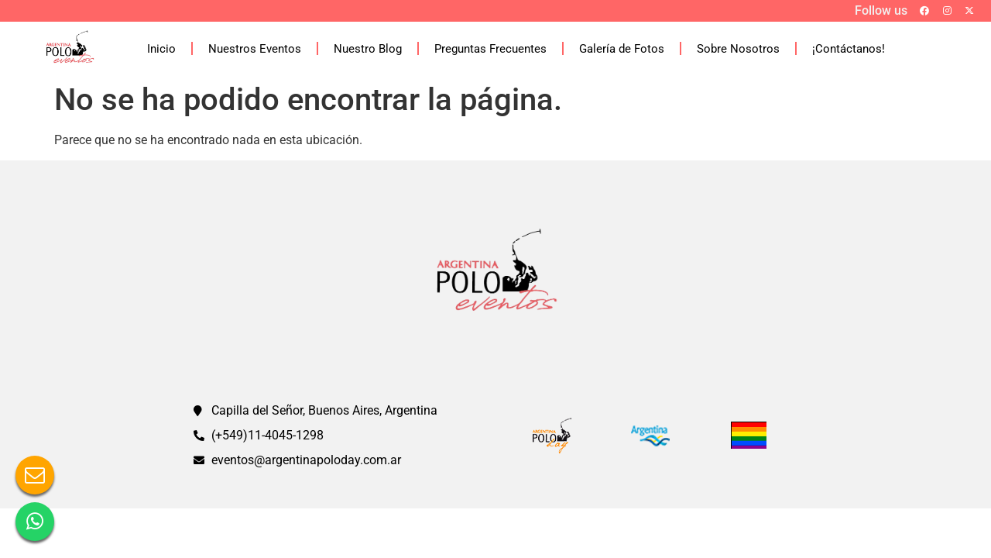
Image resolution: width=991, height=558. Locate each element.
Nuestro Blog (368, 49)
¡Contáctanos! (848, 49)
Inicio (161, 49)
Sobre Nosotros (738, 49)
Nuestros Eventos (254, 49)
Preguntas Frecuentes (490, 49)
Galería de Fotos (621, 49)
